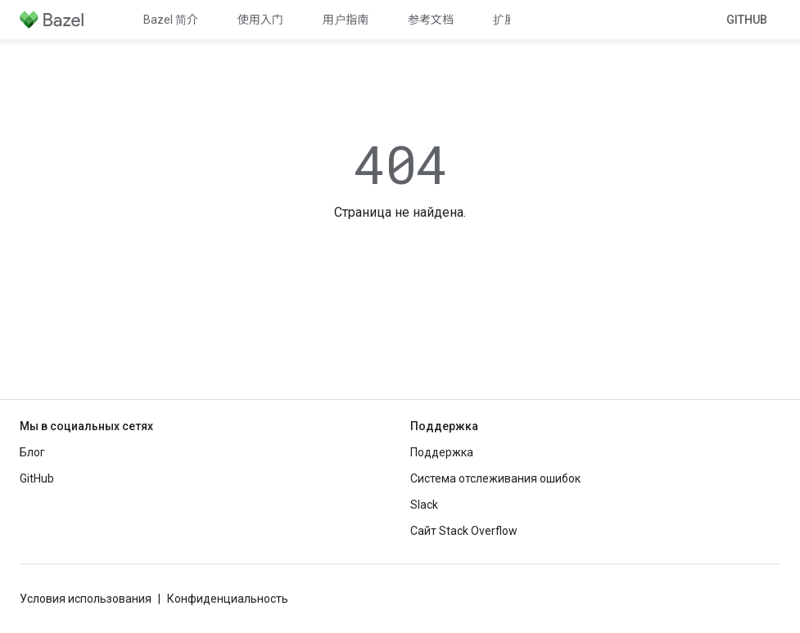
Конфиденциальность (227, 598)
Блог (32, 452)
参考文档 (431, 19)
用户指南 (345, 19)
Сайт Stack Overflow (464, 530)
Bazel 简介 (170, 19)
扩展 (504, 19)
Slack (424, 504)
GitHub (746, 19)
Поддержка (441, 452)
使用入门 (260, 19)
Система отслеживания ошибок (495, 478)
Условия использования (85, 598)
